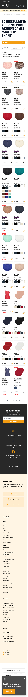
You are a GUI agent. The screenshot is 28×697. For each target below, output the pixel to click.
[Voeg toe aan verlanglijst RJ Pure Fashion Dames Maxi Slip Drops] (11, 82)
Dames (4, 521)
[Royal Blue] (6, 197)
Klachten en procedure (8, 610)
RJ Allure (5, 585)
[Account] (19, 6)
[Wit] (10, 131)
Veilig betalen (6, 617)
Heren (4, 545)
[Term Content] (24, 10)
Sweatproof (6, 533)
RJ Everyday (6, 571)
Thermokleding (6, 535)
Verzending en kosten (8, 605)
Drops (4, 74)
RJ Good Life (6, 580)
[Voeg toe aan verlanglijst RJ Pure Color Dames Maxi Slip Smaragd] (23, 201)
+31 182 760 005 (7, 639)
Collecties (5, 569)
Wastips (5, 614)
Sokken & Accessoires (8, 559)
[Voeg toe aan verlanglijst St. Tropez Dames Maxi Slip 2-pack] (23, 393)
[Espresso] (3, 194)
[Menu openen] (3, 6)
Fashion (4, 303)
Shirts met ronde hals (8, 552)
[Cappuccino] (10, 191)
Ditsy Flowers (18, 74)
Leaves (4, 100)
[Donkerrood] (6, 194)
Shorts (4, 523)
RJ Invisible (6, 592)
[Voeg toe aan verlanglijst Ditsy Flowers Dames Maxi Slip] (23, 82)
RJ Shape (5, 578)
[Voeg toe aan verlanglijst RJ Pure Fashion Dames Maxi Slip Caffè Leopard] (23, 108)
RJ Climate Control (7, 587)
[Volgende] (22, 400)
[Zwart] (6, 131)
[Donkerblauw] (6, 191)
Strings (4, 530)
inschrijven (13, 422)
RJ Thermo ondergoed (8, 583)
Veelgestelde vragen (8, 603)
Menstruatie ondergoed (8, 537)
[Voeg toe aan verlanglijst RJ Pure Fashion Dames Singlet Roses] (11, 311)
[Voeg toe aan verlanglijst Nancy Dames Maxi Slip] (11, 135)
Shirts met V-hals (7, 554)
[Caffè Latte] (3, 197)
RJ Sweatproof (6, 576)
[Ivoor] (3, 191)
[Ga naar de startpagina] (7, 6)
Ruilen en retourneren (8, 607)
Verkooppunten (6, 619)
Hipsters (5, 526)
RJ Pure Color (6, 573)
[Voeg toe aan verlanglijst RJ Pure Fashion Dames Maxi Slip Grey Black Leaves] (11, 108)
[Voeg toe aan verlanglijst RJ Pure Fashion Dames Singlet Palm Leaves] (11, 393)
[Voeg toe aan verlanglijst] (21, 6)
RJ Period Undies (7, 590)
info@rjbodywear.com (8, 641)
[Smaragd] (10, 197)
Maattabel (5, 612)
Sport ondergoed (7, 542)
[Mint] (10, 194)
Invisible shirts (6, 556)
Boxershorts (6, 547)
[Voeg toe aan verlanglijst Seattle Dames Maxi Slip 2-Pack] (23, 312)
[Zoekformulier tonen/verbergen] (16, 6)
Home (3, 13)
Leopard (16, 100)
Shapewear (5, 540)
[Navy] (3, 131)
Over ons (5, 621)
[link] (4, 400)
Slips (4, 528)
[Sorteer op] (17, 48)
